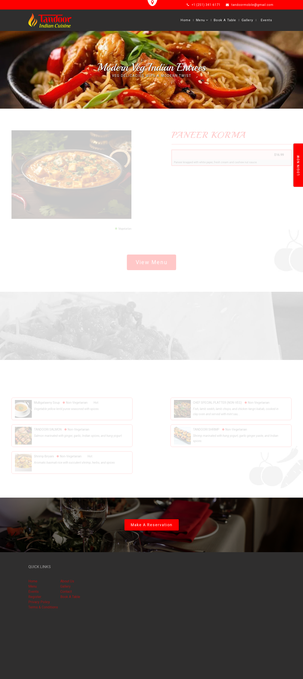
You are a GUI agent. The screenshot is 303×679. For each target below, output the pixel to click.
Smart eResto (66, 672)
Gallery (247, 20)
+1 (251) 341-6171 (205, 4)
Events (266, 20)
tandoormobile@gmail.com (252, 4)
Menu (202, 20)
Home (186, 20)
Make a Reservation (151, 525)
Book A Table (225, 20)
